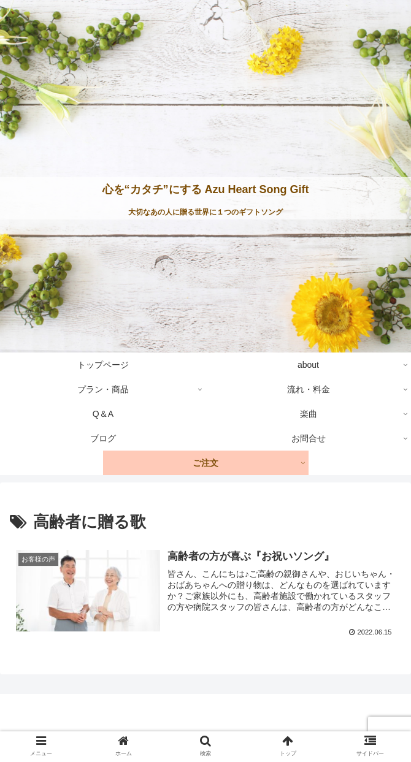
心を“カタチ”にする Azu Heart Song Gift (205, 189)
